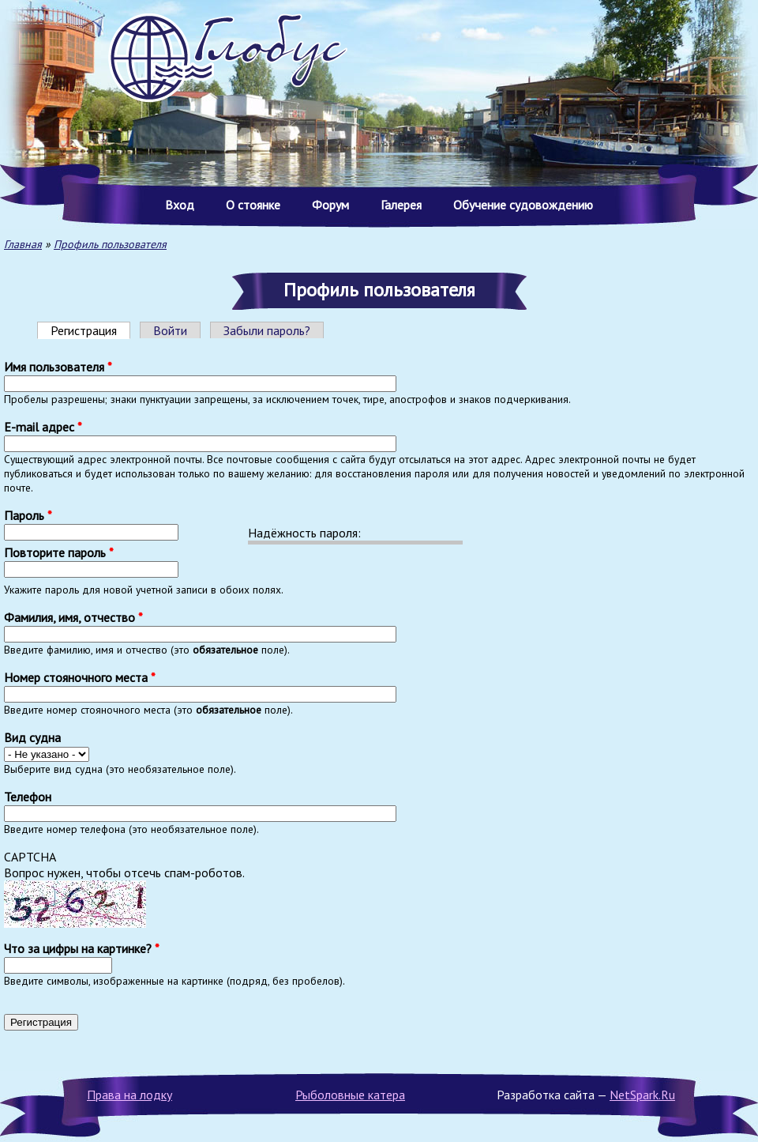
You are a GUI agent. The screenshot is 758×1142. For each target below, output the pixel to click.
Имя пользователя (58, 367)
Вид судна (32, 737)
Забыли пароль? (266, 330)
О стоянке (253, 205)
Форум (330, 205)
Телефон (27, 797)
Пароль (28, 515)
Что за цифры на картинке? (81, 948)
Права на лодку (129, 1094)
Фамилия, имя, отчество (73, 617)
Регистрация (90, 330)
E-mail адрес (43, 427)
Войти (170, 330)
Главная (23, 244)
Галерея (401, 205)
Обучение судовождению (523, 205)
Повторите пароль (59, 552)
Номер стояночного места (80, 677)
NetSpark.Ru (642, 1094)
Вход (179, 205)
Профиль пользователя (110, 244)
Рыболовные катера (350, 1094)
